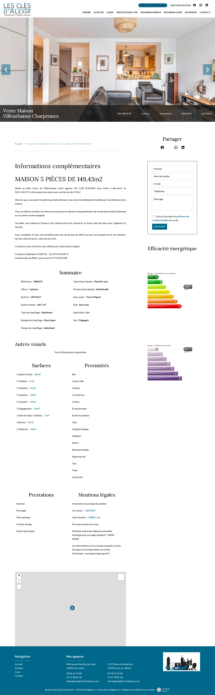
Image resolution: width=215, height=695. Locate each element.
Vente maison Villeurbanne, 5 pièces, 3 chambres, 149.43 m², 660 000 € (59, 143)
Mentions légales (85, 689)
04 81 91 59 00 (74, 673)
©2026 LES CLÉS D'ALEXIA (59, 689)
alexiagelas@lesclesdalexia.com (82, 681)
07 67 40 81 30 (74, 677)
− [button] (19, 580)
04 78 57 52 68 (115, 673)
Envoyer (159, 227)
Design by (162, 690)
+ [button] (19, 576)
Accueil (18, 143)
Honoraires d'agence (107, 689)
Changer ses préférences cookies (138, 689)
